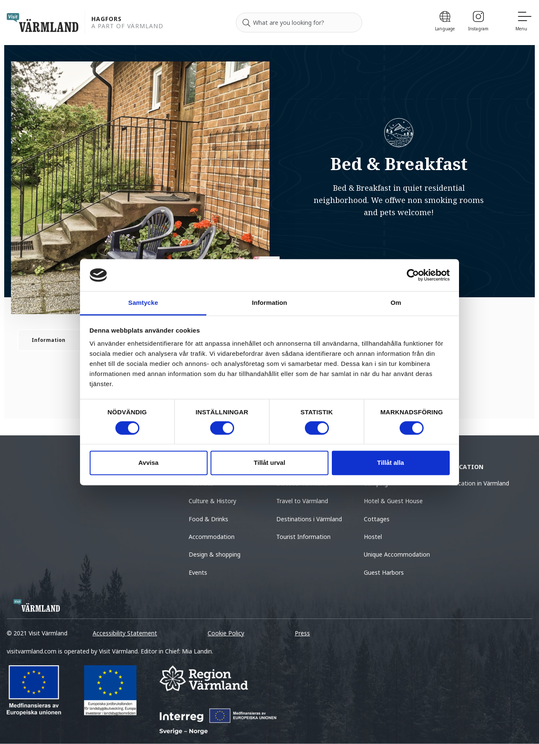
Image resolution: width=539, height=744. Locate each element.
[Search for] (299, 23)
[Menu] (523, 22)
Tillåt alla (390, 463)
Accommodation (212, 537)
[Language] (445, 22)
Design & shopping (214, 554)
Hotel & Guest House (393, 501)
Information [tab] (269, 303)
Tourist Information (303, 537)
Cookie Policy (226, 633)
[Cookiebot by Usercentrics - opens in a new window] (413, 275)
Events (198, 572)
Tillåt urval (270, 463)
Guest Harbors (384, 572)
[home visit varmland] (42, 22)
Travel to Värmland (302, 501)
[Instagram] (478, 22)
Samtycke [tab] (143, 303)
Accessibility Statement (125, 633)
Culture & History (212, 501)
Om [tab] (395, 303)
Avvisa (149, 463)
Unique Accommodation (397, 554)
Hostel (373, 537)
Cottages (377, 519)
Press (302, 633)
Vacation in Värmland (480, 483)
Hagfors (106, 19)
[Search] (246, 23)
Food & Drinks (208, 519)
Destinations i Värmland (309, 519)
